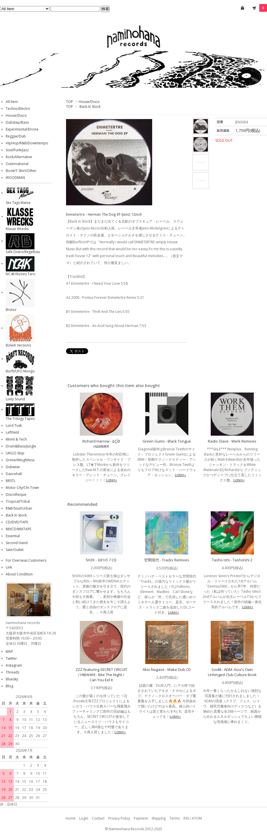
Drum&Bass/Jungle (21, 446)
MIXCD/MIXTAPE (18, 529)
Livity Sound (15, 399)
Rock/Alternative (19, 156)
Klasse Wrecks (17, 228)
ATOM (197, 818)
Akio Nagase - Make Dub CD (167, 669)
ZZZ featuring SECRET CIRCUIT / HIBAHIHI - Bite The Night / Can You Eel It (101, 674)
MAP (9, 651)
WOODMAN (15, 177)
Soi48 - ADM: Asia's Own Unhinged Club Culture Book (232, 672)
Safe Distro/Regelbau (23, 251)
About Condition (19, 574)
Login (83, 818)
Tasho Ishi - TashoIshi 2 (232, 559)
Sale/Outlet (15, 549)
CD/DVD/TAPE (17, 522)
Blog (9, 686)
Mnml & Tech (16, 439)
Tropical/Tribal (18, 501)
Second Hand (17, 542)
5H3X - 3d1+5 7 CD (101, 559)
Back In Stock (90, 106)
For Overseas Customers (26, 560)
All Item (12, 101)
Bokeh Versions (18, 345)
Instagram (14, 665)
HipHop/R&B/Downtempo (27, 143)
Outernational (17, 163)
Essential (13, 535)
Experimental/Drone (22, 129)
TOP (69, 101)
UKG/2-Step (15, 453)
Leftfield (12, 432)
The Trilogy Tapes (20, 418)
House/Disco (89, 101)
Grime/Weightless (20, 460)
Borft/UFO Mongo (20, 371)
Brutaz (11, 309)
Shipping (159, 818)
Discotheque (16, 494)
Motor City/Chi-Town (22, 487)
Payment (141, 818)
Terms (174, 818)
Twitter (11, 658)
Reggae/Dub (16, 136)
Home (70, 818)
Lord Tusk (14, 425)
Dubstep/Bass (17, 122)
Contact (98, 818)
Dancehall (14, 473)
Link (9, 567)
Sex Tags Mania (18, 202)
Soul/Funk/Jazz (17, 150)
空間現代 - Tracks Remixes (166, 559)
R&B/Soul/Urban (19, 508)
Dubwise (13, 466)
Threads (12, 672)
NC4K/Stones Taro (20, 273)
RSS (186, 818)
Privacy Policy (119, 818)
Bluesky (12, 679)
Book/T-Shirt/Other (21, 170)
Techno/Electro (18, 108)
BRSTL (11, 480)
